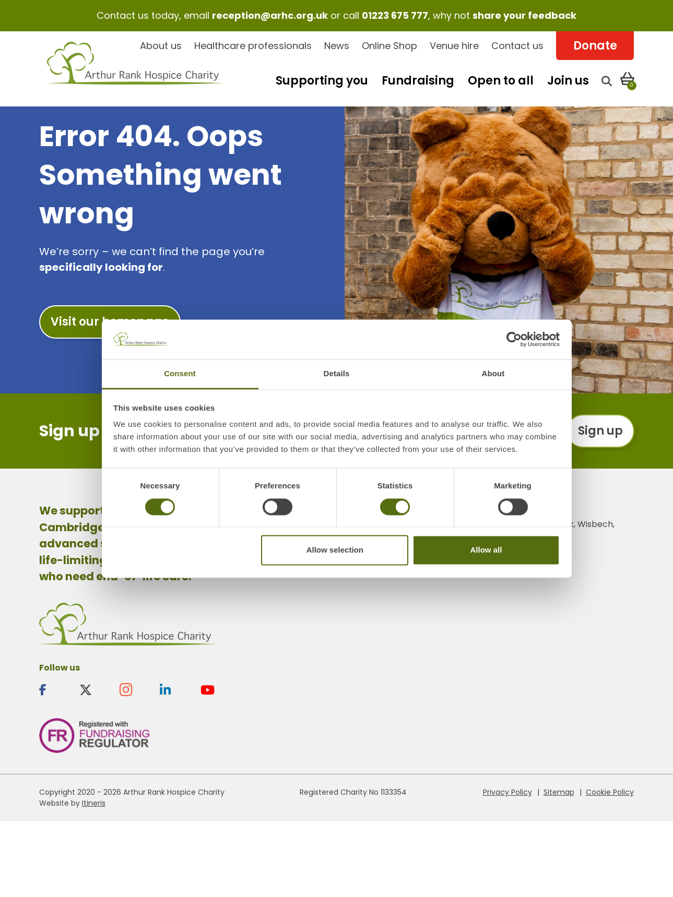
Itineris (93, 803)
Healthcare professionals (253, 45)
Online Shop (389, 45)
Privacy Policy (507, 792)
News (336, 45)
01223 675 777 (395, 15)
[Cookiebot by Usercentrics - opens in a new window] (514, 339)
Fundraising (418, 81)
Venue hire (454, 45)
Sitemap (559, 792)
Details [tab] (337, 373)
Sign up (600, 431)
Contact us (517, 45)
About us (161, 45)
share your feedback (524, 15)
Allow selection (334, 550)
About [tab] (493, 373)
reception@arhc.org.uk (270, 15)
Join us (568, 81)
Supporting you (322, 81)
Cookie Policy (610, 792)
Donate (595, 46)
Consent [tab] (180, 373)
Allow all (486, 550)
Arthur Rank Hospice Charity (136, 69)
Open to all (501, 81)
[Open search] (606, 80)
